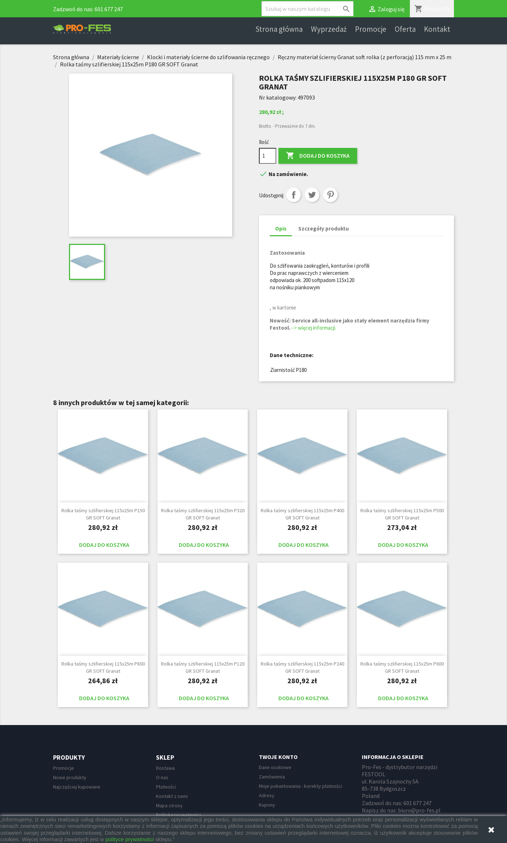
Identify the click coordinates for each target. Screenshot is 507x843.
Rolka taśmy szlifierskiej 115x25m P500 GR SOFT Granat (402, 514)
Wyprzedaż (329, 29)
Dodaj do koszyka (318, 156)
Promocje (370, 29)
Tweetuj (312, 195)
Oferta (405, 29)
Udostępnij (293, 195)
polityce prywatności (129, 839)
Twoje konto (278, 756)
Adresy (266, 795)
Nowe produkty (69, 777)
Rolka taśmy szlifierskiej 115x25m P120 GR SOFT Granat (202, 667)
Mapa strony (169, 805)
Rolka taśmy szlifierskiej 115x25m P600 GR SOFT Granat (402, 667)
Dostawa (165, 768)
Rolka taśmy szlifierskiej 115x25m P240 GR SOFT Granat (302, 667)
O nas (162, 777)
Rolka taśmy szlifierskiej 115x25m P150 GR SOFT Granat (103, 514)
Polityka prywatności (178, 815)
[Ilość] (267, 156)
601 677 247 (109, 9)
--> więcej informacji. (313, 327)
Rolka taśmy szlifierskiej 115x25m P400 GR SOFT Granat (302, 514)
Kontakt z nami (172, 796)
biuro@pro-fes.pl (419, 810)
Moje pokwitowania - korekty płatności (300, 786)
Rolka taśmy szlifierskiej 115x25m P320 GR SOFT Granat (202, 514)
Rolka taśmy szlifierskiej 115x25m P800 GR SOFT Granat (103, 667)
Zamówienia (272, 776)
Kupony (267, 805)
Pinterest (330, 195)
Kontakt (437, 29)
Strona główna (279, 29)
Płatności (166, 786)
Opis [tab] (280, 228)
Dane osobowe (275, 767)
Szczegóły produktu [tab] (323, 228)
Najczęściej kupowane (76, 786)
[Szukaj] (307, 8)
